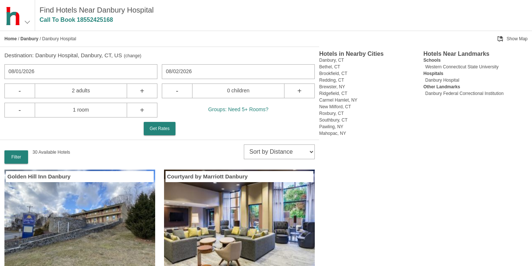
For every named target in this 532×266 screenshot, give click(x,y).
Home (10, 38)
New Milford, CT (335, 106)
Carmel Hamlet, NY (338, 100)
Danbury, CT (331, 60)
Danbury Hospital (442, 80)
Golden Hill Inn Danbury (39, 176)
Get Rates (160, 128)
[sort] (279, 151)
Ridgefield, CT (333, 93)
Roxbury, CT (331, 113)
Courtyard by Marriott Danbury (207, 176)
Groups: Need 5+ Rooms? (238, 109)
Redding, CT (331, 80)
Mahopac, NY (332, 133)
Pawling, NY (331, 126)
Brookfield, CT (333, 73)
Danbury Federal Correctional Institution (464, 93)
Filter (16, 157)
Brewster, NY (332, 86)
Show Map (517, 38)
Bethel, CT (329, 66)
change (132, 55)
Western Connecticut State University (462, 66)
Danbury (29, 38)
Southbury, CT (333, 120)
